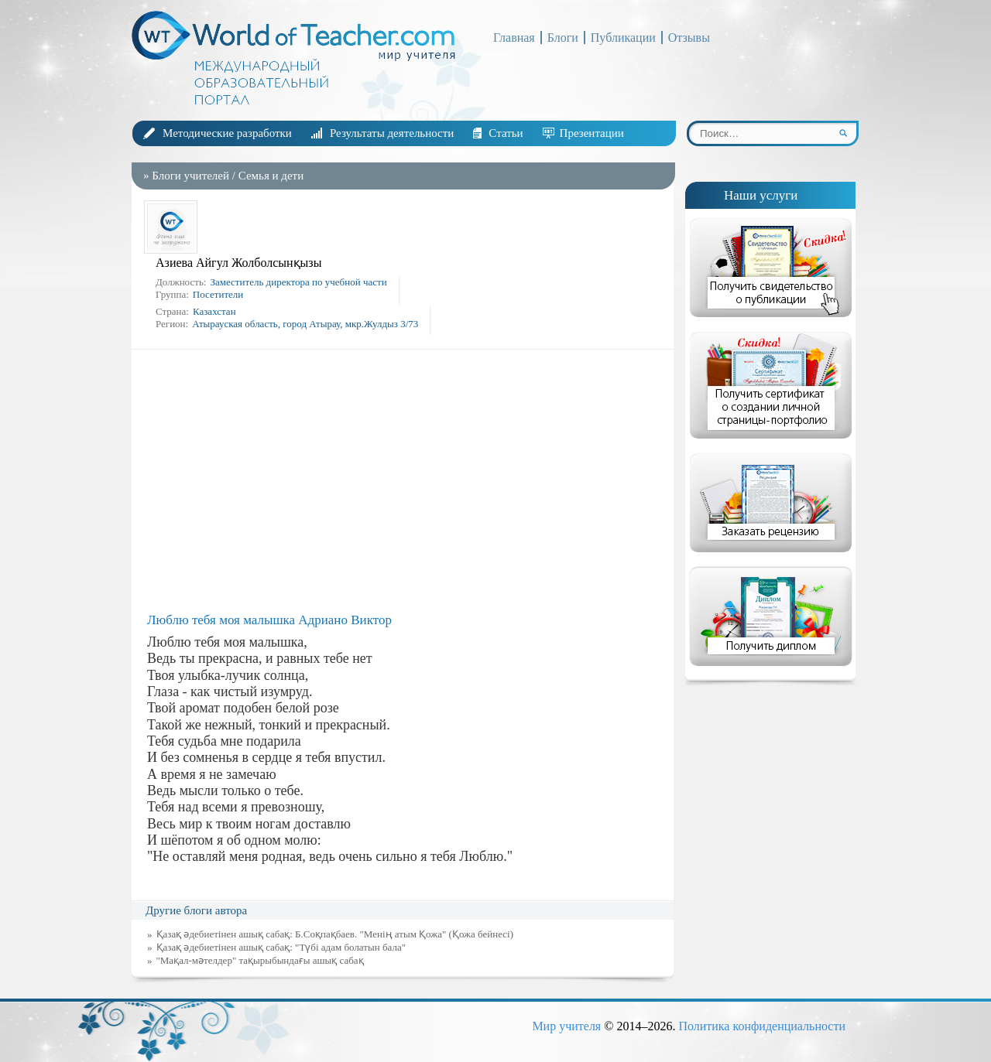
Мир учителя (566, 1026)
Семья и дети (270, 175)
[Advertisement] (406, 481)
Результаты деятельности (392, 133)
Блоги (562, 37)
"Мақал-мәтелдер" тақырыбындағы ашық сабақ (260, 960)
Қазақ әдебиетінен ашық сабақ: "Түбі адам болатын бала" (281, 947)
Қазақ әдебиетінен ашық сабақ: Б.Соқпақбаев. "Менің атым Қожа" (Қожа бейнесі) (335, 934)
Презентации (592, 133)
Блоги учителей (190, 175)
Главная (514, 37)
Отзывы (689, 37)
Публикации (623, 37)
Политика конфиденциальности (761, 1026)
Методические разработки (227, 133)
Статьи (506, 133)
